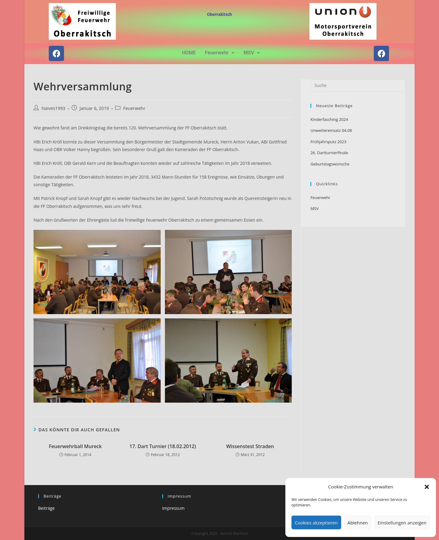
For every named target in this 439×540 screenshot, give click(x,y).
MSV (252, 53)
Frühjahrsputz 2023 (328, 141)
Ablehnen (358, 523)
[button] (427, 487)
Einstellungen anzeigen (402, 523)
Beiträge (46, 508)
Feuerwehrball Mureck (75, 446)
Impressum (173, 508)
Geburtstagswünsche (329, 164)
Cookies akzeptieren (316, 523)
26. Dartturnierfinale (329, 152)
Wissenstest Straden (250, 446)
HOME (189, 53)
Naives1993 (53, 108)
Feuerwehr (219, 53)
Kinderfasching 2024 (329, 119)
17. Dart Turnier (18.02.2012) (163, 446)
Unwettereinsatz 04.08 (331, 130)
